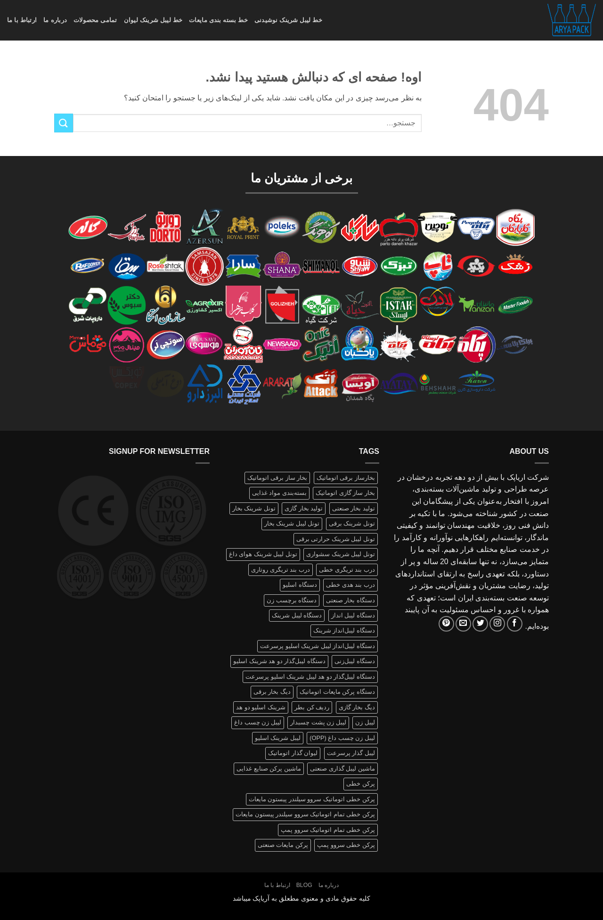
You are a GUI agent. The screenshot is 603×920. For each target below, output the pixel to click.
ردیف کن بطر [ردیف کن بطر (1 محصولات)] (311, 707)
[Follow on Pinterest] (446, 624)
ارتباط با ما (22, 20)
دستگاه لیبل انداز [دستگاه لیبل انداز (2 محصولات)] (353, 615)
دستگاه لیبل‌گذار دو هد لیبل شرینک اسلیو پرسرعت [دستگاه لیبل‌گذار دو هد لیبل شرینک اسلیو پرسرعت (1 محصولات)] (310, 676)
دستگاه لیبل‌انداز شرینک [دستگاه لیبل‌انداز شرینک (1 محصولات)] (344, 630)
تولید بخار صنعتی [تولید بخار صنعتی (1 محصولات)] (353, 508)
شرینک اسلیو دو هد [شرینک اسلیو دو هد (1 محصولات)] (260, 707)
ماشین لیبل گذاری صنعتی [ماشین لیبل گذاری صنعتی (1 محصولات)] (342, 768)
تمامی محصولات (95, 20)
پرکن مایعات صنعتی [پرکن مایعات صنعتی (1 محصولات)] (283, 844)
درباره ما (55, 20)
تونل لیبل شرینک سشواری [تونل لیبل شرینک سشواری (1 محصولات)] (340, 554)
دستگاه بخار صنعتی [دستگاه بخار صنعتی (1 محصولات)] (350, 600)
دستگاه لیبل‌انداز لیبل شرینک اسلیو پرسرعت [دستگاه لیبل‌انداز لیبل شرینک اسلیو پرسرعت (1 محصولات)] (317, 645)
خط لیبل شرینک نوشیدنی (288, 20)
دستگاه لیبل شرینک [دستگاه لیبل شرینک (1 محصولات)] (297, 615)
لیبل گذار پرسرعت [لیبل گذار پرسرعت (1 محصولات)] (351, 752)
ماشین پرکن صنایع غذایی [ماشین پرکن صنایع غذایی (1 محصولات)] (268, 768)
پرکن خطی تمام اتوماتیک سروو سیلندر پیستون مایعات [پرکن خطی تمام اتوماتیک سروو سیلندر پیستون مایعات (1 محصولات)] (305, 814)
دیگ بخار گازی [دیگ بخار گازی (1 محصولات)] (357, 707)
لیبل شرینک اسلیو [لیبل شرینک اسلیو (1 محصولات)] (278, 737)
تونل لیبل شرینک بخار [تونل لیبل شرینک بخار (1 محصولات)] (292, 523)
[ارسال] (63, 123)
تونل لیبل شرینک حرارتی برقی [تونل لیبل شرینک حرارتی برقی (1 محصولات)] (335, 538)
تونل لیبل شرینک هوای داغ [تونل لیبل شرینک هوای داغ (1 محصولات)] (263, 554)
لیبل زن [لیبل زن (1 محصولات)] (365, 722)
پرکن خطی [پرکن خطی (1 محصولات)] (360, 783)
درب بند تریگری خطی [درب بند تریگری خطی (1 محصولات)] (347, 569)
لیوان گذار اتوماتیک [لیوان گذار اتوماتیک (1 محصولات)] (293, 752)
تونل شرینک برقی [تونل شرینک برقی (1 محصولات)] (352, 523)
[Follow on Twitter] (480, 624)
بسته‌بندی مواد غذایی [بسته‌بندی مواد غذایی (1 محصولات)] (279, 492)
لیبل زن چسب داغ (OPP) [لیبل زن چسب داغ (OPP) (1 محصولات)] (342, 737)
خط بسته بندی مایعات (218, 20)
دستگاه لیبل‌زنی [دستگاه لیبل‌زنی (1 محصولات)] (354, 661)
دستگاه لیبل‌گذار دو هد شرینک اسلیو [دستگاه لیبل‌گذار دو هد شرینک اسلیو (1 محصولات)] (279, 661)
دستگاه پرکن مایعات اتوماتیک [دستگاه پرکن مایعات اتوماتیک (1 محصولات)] (337, 691)
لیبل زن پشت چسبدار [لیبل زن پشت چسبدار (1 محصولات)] (318, 722)
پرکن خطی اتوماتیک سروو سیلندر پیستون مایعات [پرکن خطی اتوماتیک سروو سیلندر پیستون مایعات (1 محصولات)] (312, 799)
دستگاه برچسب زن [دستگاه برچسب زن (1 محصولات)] (292, 600)
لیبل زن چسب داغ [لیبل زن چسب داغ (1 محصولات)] (257, 722)
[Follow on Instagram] (497, 624)
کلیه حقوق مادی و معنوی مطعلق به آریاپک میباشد (302, 898)
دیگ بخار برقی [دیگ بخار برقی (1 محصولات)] (272, 691)
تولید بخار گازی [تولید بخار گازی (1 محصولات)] (304, 508)
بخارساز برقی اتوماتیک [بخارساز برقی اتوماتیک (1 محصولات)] (346, 477)
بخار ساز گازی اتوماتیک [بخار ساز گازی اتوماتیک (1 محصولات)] (345, 492)
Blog (304, 885)
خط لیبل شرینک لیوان (153, 20)
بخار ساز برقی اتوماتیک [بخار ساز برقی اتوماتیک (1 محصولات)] (277, 477)
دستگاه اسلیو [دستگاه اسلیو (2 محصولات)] (300, 584)
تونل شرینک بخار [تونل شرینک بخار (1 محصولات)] (254, 508)
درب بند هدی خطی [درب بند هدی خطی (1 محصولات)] (350, 584)
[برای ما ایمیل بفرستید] (463, 624)
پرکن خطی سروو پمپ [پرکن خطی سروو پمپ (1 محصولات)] (346, 844)
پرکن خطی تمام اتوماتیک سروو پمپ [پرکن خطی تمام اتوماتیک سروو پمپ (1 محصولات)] (328, 829)
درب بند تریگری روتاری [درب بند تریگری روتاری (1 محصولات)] (280, 569)
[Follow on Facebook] (514, 624)
